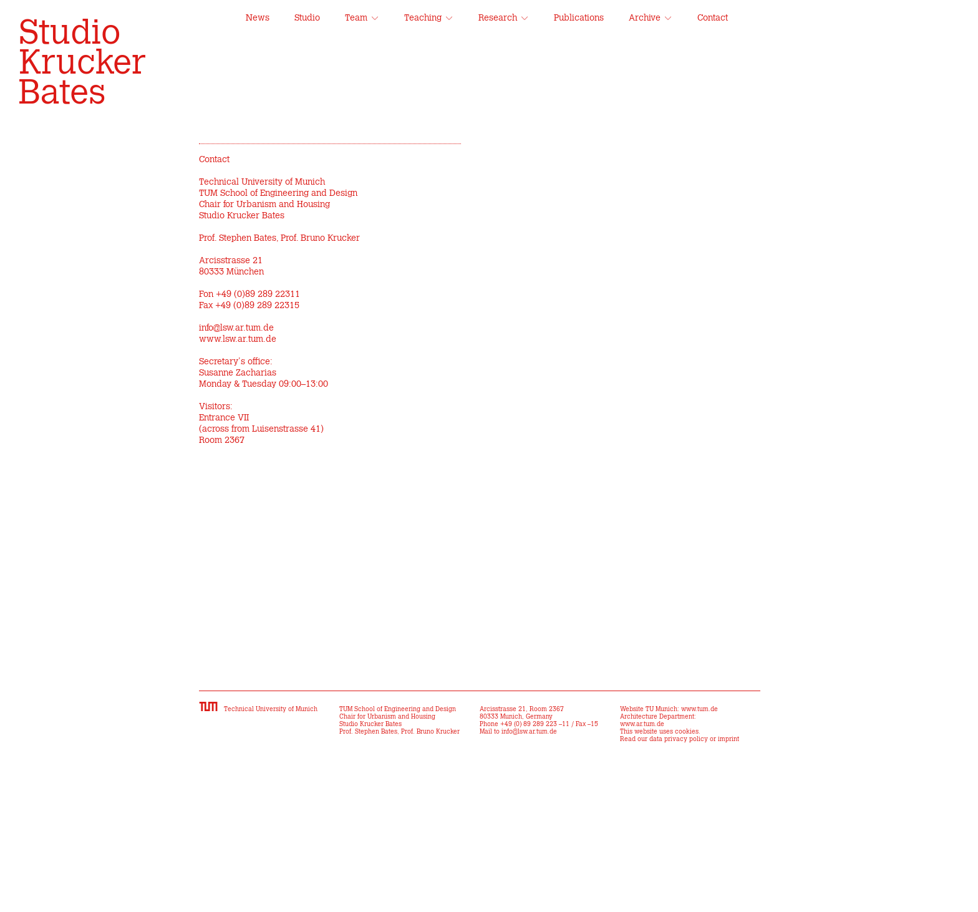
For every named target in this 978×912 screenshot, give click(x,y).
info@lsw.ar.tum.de (236, 328)
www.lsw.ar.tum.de (237, 339)
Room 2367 (221, 440)
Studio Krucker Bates (82, 63)
